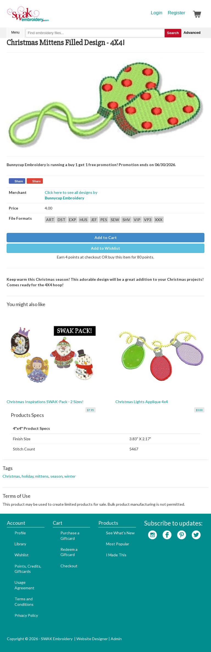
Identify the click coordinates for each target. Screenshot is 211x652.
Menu (15, 32)
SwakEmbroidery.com (48, 16)
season (56, 476)
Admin (116, 638)
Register (176, 12)
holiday (28, 476)
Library (20, 543)
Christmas (11, 476)
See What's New (120, 532)
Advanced (192, 33)
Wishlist (22, 554)
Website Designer (92, 638)
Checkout (68, 565)
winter (70, 476)
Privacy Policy (26, 615)
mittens (42, 476)
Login (156, 12)
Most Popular (117, 543)
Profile (20, 532)
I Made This (116, 554)
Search (173, 33)
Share (19, 181)
